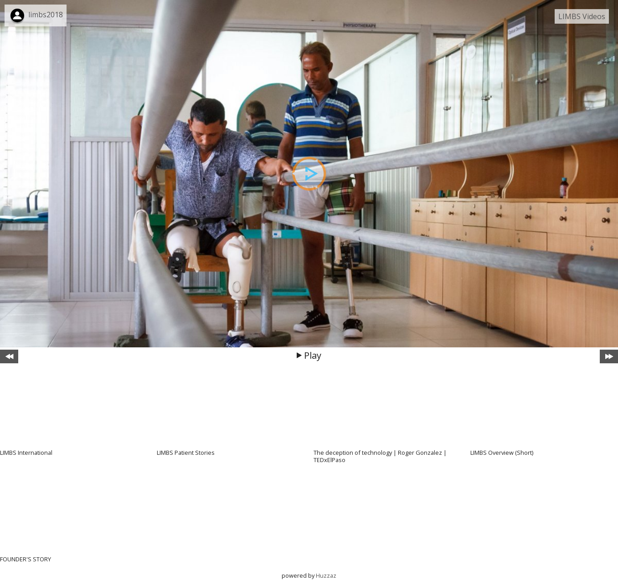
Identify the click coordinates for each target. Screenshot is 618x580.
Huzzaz (326, 575)
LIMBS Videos (581, 16)
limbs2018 (45, 15)
